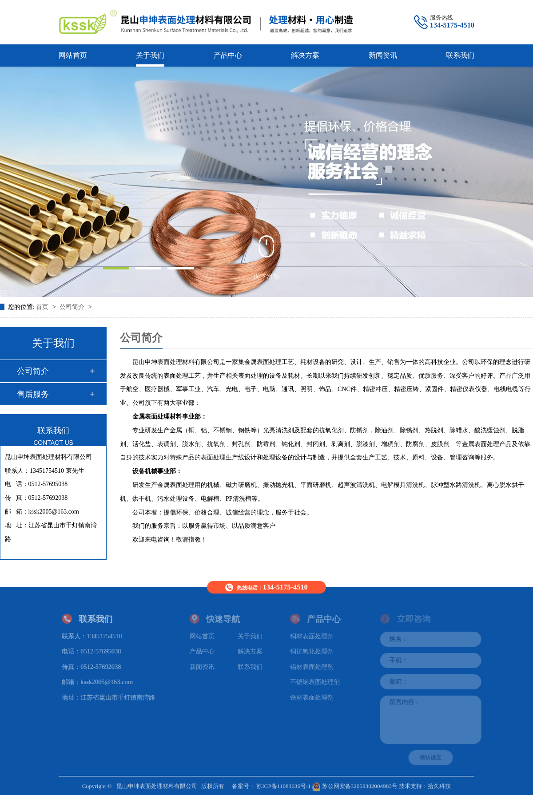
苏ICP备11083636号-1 (283, 783)
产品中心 (228, 55)
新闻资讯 (383, 55)
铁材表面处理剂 (315, 697)
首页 (43, 307)
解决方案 (305, 55)
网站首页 (73, 55)
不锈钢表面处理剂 (318, 681)
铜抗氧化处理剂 (315, 651)
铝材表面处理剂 (315, 666)
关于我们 (150, 55)
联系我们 (460, 55)
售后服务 (33, 394)
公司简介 (73, 307)
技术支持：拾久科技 (425, 783)
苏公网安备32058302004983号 (355, 783)
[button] (116, 268)
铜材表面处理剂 (315, 635)
